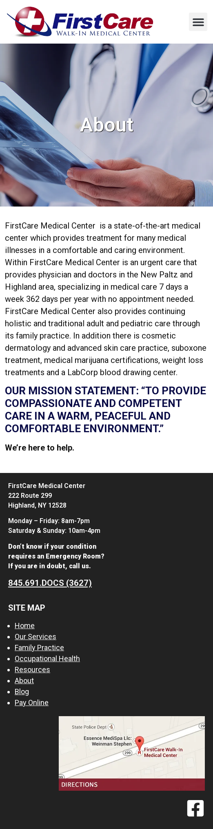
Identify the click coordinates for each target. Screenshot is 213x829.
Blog (22, 691)
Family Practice (39, 647)
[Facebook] (195, 808)
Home (25, 625)
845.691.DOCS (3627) (50, 583)
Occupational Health (47, 658)
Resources (32, 669)
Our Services (35, 636)
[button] (198, 22)
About (24, 680)
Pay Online (32, 702)
